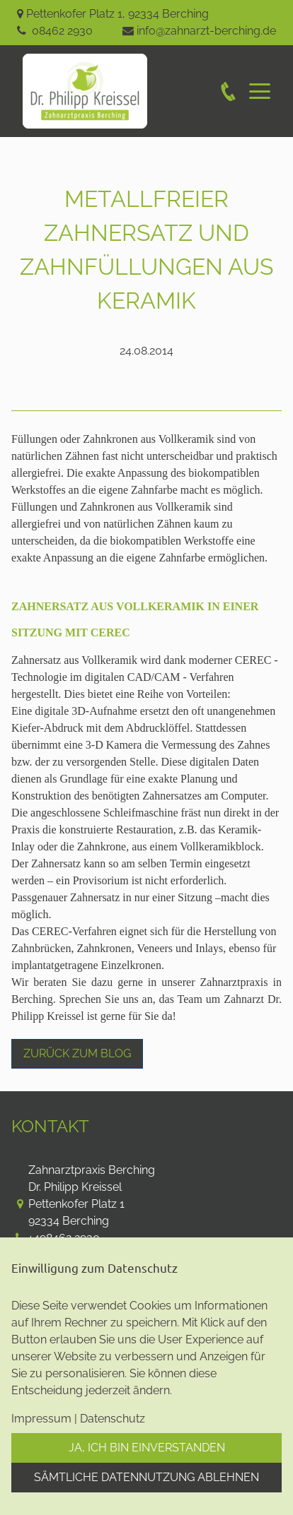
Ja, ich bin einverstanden (147, 1447)
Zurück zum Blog (77, 1053)
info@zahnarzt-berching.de (206, 30)
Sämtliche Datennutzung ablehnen (146, 1477)
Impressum (41, 1418)
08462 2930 (62, 30)
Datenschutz (112, 1418)
